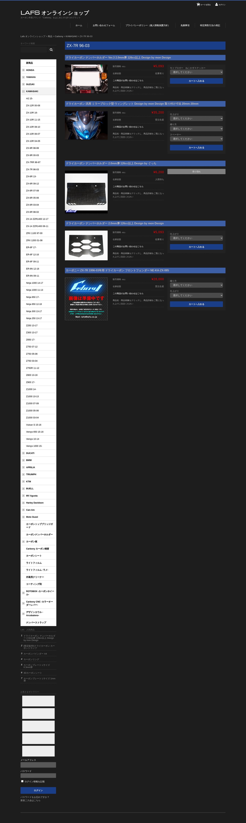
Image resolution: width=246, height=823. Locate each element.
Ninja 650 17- (32, 297)
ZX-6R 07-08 (32, 190)
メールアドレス (38, 763)
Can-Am (30, 510)
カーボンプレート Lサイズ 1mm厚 (39, 679)
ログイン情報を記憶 (33, 781)
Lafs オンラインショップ (54, 12)
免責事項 (185, 25)
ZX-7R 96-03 (32, 169)
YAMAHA (31, 77)
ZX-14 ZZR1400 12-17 (37, 219)
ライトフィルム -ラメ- (37, 570)
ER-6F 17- (31, 247)
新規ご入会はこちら (30, 800)
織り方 (173, 124)
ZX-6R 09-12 (32, 183)
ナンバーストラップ (36, 622)
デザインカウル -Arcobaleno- (34, 614)
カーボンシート (34, 555)
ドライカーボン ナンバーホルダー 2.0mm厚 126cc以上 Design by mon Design (115, 223)
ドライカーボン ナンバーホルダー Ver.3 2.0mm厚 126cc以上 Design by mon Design (118, 57)
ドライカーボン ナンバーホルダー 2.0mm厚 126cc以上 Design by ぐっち (111, 163)
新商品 (29, 63)
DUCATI (30, 453)
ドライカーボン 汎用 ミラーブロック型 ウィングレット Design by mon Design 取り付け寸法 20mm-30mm (132, 103)
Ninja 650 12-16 (34, 304)
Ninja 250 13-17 (34, 318)
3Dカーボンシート (33, 673)
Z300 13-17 (32, 332)
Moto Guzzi (32, 517)
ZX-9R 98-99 (32, 148)
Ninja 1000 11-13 (34, 290)
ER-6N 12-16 (32, 268)
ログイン (222, 5)
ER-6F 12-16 (32, 254)
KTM (28, 481)
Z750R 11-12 (32, 368)
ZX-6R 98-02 (32, 212)
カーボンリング (31, 659)
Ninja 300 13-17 (34, 311)
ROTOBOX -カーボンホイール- (40, 593)
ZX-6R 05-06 (32, 198)
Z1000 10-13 (32, 396)
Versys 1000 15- (34, 446)
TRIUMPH (31, 474)
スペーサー (175, 134)
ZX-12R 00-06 (33, 105)
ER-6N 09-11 (32, 276)
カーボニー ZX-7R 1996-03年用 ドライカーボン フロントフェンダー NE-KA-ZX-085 (117, 270)
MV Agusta (32, 495)
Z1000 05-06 (32, 410)
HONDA (30, 70)
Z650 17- (30, 339)
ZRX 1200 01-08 (34, 240)
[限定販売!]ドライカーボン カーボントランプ (39, 647)
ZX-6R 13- (31, 176)
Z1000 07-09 (32, 403)
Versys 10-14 (32, 439)
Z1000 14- (31, 389)
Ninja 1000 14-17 (34, 283)
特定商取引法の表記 (210, 25)
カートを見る (204, 3)
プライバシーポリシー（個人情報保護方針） (148, 25)
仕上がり (174, 114)
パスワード (38, 774)
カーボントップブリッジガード (39, 526)
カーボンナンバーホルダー (39, 534)
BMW (29, 460)
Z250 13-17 (32, 325)
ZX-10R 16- (32, 112)
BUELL (29, 488)
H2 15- (29, 98)
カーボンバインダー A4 (35, 653)
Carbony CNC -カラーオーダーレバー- (39, 603)
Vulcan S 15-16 (33, 425)
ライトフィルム (34, 563)
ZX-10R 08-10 (33, 127)
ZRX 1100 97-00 (34, 233)
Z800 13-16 (32, 375)
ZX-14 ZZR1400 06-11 (37, 226)
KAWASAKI (32, 91)
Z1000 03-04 (32, 417)
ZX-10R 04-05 (33, 141)
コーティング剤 (34, 584)
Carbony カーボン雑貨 (37, 548)
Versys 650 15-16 (34, 432)
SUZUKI (30, 84)
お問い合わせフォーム (104, 25)
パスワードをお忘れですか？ (34, 797)
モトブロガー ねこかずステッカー (188, 68)
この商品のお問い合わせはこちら (128, 80)
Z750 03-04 (32, 361)
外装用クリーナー (35, 577)
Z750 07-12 (32, 346)
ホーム (79, 25)
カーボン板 (31, 541)
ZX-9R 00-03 (32, 155)
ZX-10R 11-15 (33, 119)
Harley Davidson (35, 502)
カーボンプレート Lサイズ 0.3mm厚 (37, 666)
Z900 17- (30, 382)
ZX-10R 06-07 (33, 134)
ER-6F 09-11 (32, 261)
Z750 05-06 (32, 354)
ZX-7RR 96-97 (33, 162)
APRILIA (30, 467)
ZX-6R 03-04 (32, 205)
